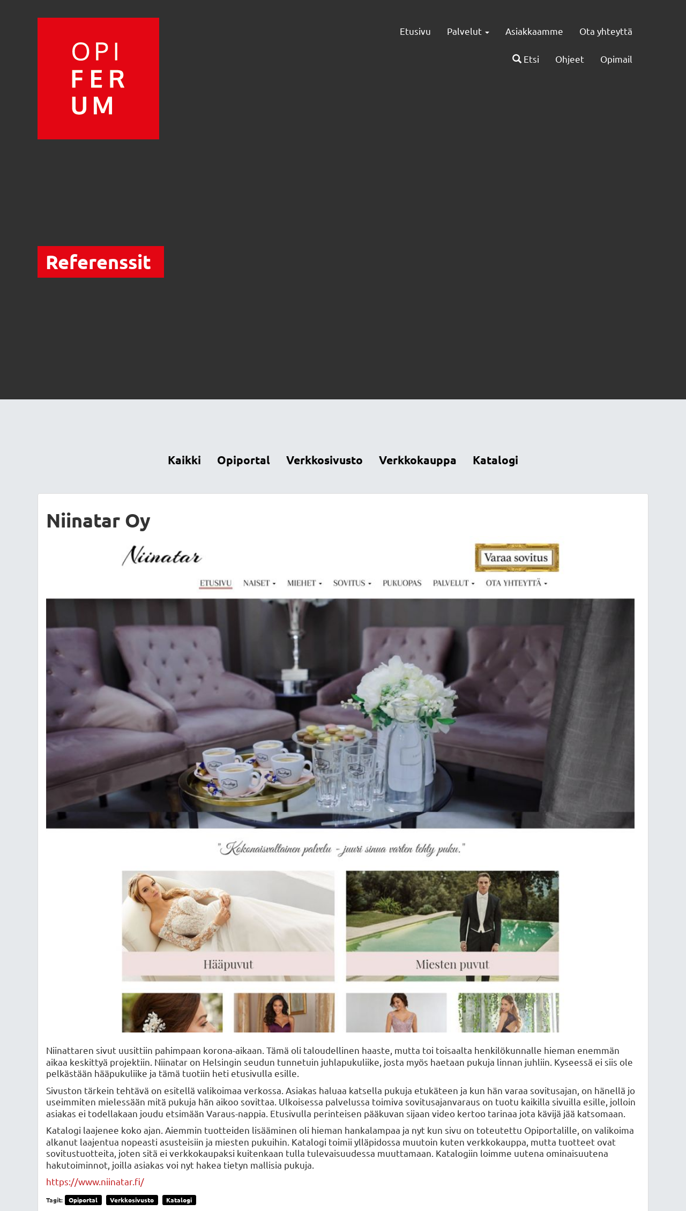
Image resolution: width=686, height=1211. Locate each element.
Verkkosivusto (324, 459)
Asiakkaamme (534, 30)
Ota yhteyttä (605, 30)
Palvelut (468, 30)
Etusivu (415, 30)
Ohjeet (569, 58)
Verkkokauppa (418, 459)
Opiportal (243, 459)
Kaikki (184, 459)
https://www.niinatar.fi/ (95, 1181)
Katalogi (495, 459)
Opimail (616, 58)
